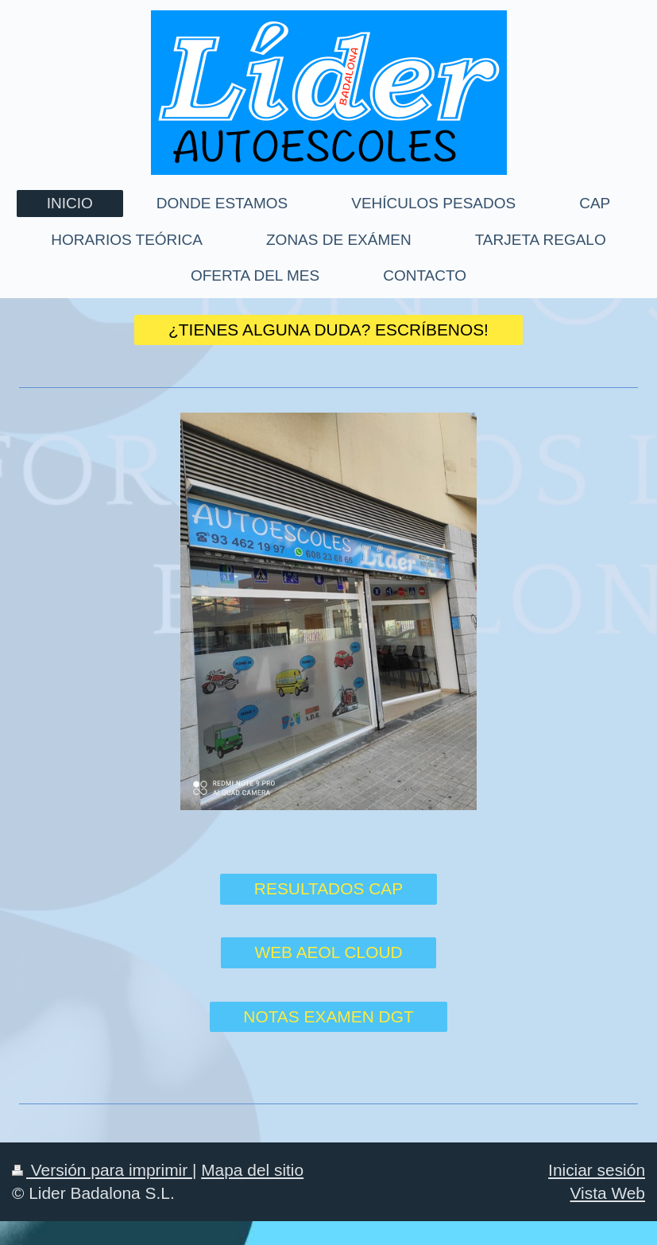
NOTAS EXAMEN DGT (328, 1016)
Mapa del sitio (252, 1170)
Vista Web (607, 1193)
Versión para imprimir (102, 1170)
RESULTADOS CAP (328, 888)
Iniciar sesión (596, 1170)
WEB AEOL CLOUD (328, 952)
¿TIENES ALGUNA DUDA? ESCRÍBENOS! (328, 329)
